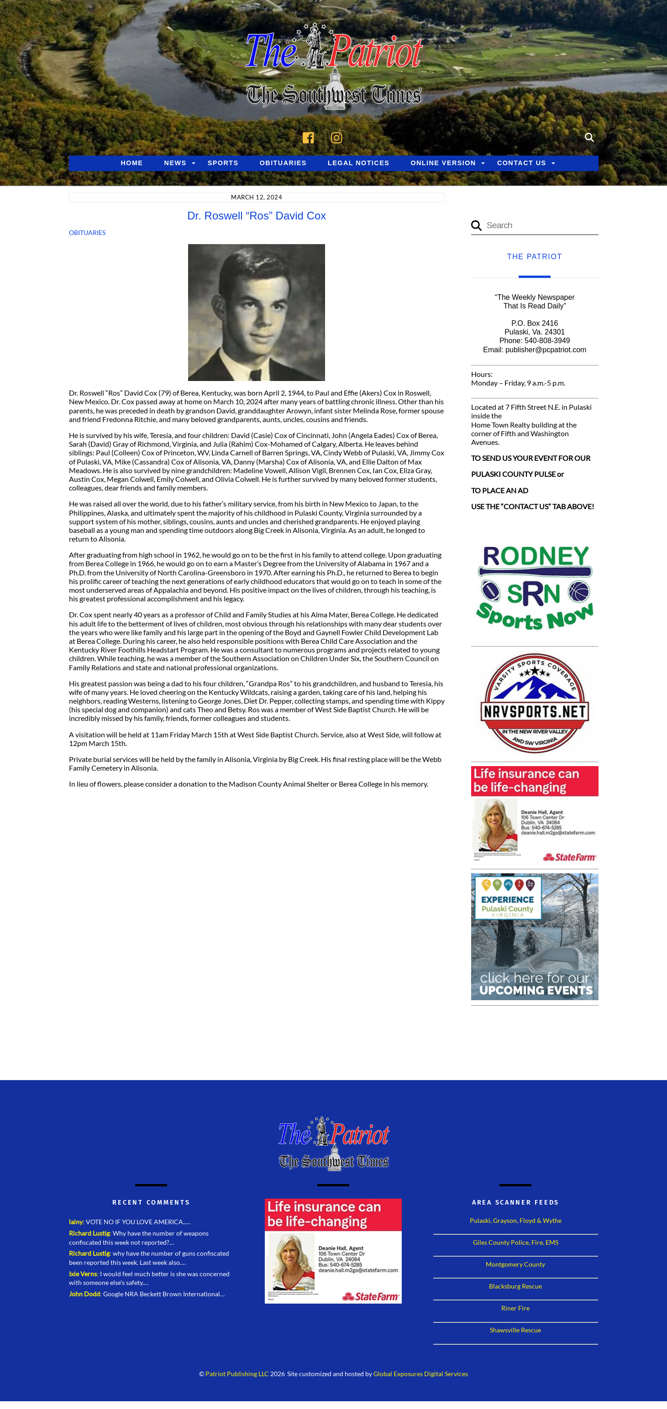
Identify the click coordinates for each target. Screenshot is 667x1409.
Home (132, 163)
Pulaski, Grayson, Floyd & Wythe (516, 1221)
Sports (223, 163)
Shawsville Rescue (515, 1330)
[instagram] (339, 137)
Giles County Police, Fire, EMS (515, 1243)
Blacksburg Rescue (515, 1286)
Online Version (443, 163)
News (175, 163)
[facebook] (310, 137)
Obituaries (283, 163)
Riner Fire (515, 1308)
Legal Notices (358, 163)
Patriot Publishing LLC (237, 1374)
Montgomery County (515, 1264)
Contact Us (521, 163)
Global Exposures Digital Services (420, 1374)
